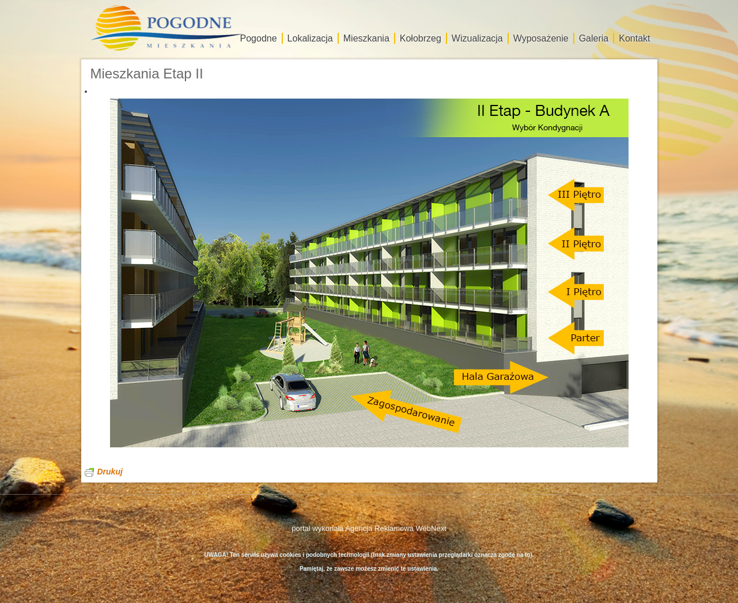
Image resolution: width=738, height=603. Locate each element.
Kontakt (634, 38)
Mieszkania (366, 38)
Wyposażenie (541, 38)
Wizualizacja (477, 38)
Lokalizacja (310, 38)
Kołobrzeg (420, 38)
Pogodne (258, 38)
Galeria (594, 38)
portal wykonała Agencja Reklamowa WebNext (369, 528)
